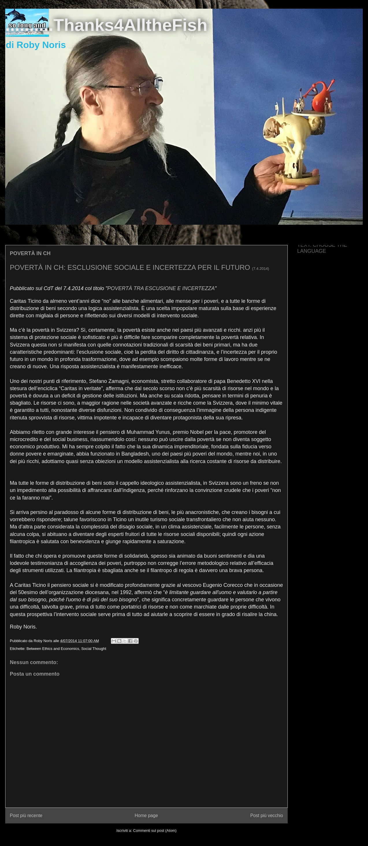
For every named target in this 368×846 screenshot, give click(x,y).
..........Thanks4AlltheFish (106, 25)
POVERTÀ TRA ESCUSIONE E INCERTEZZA (161, 288)
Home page (146, 815)
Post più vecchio (266, 815)
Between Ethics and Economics (53, 648)
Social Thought (93, 648)
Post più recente (26, 815)
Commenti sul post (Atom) (154, 830)
